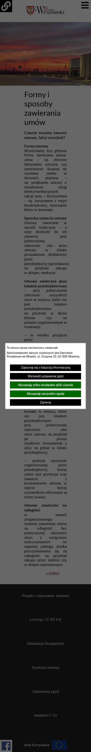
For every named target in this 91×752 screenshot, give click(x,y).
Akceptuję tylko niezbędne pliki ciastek (45, 385)
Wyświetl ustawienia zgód (45, 376)
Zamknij (45, 402)
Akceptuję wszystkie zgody (46, 394)
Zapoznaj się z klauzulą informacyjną (45, 367)
